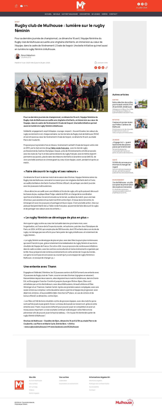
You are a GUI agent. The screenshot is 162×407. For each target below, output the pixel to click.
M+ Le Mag (96, 14)
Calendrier (63, 380)
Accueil (48, 14)
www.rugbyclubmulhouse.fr (36, 326)
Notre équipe (34, 393)
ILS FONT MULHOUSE (70, 14)
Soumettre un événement (68, 384)
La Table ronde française (58, 148)
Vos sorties (85, 14)
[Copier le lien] (106, 67)
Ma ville (32, 377)
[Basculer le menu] (16, 6)
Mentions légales (95, 380)
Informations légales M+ (99, 377)
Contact (113, 14)
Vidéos (104, 14)
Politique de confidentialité (99, 384)
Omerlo (25, 404)
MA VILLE (56, 14)
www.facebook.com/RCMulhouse (64, 326)
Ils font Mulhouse (35, 380)
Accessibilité (94, 387)
